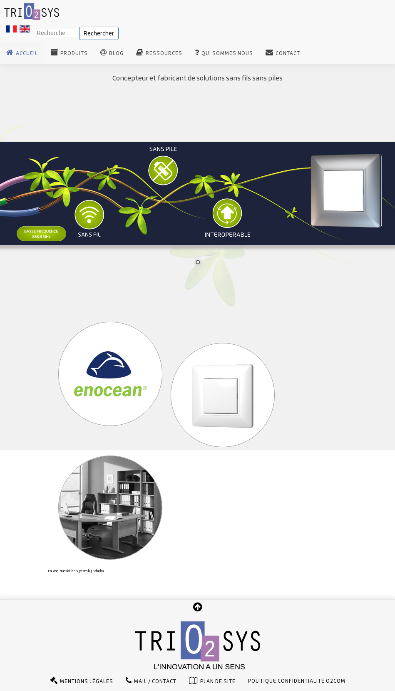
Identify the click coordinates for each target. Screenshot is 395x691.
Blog (116, 53)
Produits (74, 53)
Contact (288, 53)
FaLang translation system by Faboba (76, 571)
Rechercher (99, 33)
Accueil (27, 53)
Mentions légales (86, 681)
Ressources (164, 53)
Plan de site (218, 681)
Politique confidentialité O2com (296, 681)
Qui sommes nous (227, 53)
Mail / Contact (155, 681)
